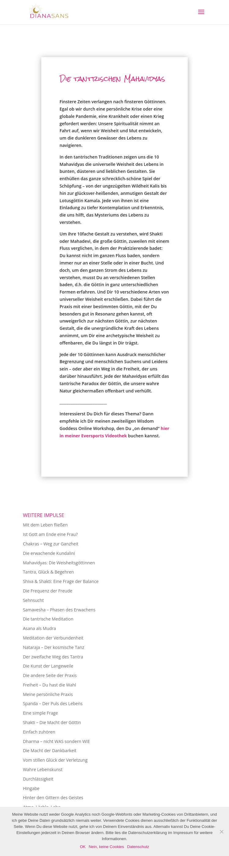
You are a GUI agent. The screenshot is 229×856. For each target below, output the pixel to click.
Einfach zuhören (39, 732)
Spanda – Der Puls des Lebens (53, 703)
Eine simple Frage (40, 713)
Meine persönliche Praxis (48, 694)
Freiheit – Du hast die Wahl (49, 685)
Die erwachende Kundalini (49, 553)
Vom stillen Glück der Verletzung (55, 760)
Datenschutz (138, 846)
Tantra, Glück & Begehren (48, 572)
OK (83, 846)
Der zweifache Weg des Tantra (53, 657)
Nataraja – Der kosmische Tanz (53, 647)
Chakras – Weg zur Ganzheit (51, 544)
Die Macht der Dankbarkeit (49, 750)
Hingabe (31, 788)
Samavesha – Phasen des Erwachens (59, 610)
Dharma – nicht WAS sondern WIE (56, 741)
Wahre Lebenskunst (43, 769)
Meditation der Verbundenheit (53, 638)
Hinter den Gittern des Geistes (53, 797)
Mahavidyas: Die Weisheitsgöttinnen (59, 563)
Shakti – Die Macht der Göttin (52, 722)
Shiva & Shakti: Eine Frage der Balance (61, 581)
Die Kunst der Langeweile (48, 666)
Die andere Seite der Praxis (50, 675)
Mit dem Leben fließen (45, 525)
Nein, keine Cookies (106, 846)
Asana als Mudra (39, 628)
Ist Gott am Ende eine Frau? (50, 534)
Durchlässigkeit (38, 779)
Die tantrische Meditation (48, 619)
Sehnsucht (33, 600)
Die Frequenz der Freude (47, 591)
